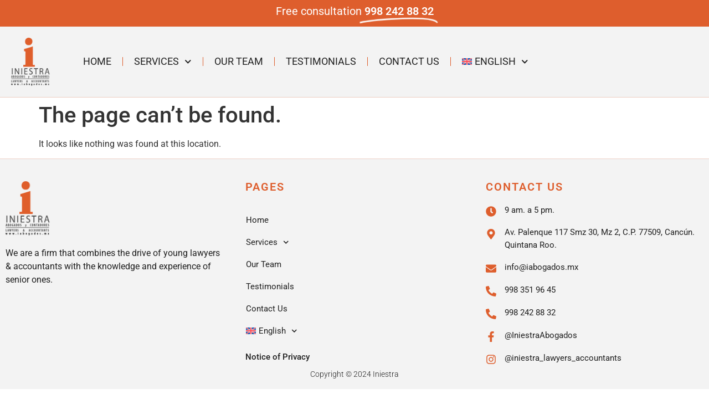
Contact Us (409, 61)
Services (163, 62)
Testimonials (321, 61)
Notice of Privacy (277, 357)
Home (97, 61)
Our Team (238, 61)
